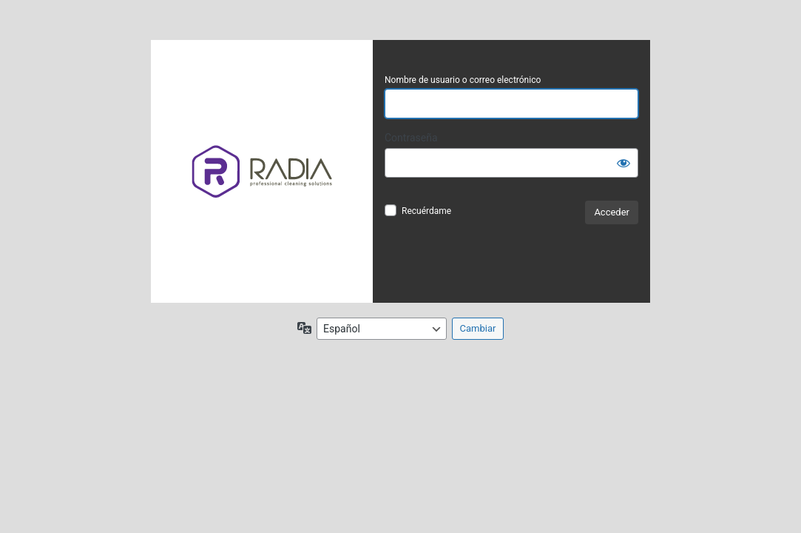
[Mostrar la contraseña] (623, 163)
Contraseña (411, 138)
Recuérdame (426, 211)
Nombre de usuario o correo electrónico (463, 80)
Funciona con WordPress (262, 171)
